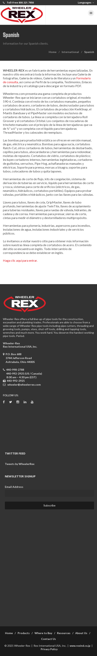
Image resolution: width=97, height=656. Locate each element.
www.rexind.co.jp (80, 645)
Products (24, 633)
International (70, 52)
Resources (63, 633)
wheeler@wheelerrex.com (24, 384)
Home (52, 52)
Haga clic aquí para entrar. (20, 260)
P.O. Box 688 (19, 357)
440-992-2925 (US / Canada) (24, 373)
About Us (81, 633)
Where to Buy (43, 633)
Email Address (14, 486)
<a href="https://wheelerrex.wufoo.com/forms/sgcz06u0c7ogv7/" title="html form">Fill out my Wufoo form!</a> (48, 565)
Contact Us (48, 638)
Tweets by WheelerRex (20, 464)
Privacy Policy (49, 649)
